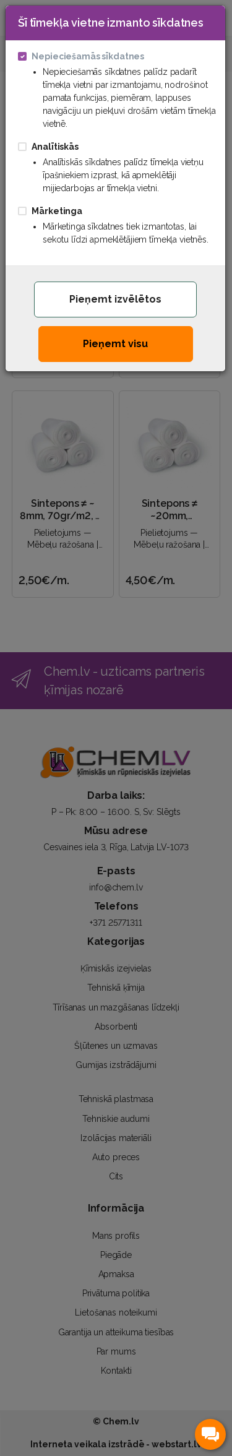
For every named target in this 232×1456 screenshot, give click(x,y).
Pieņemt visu (115, 344)
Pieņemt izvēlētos (115, 299)
